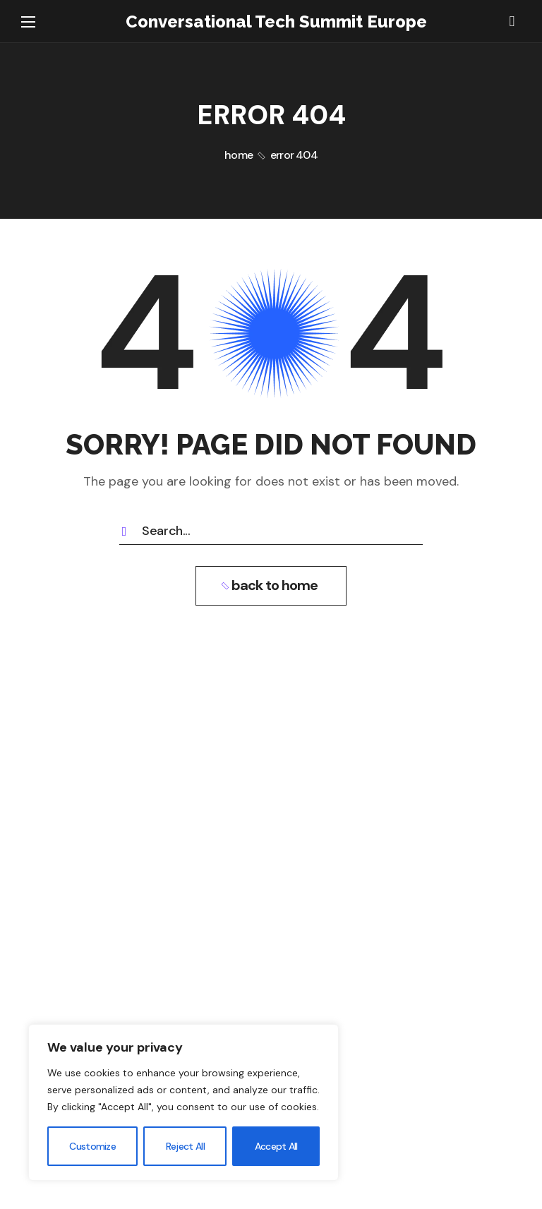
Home (238, 155)
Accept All (276, 1146)
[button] (512, 21)
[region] (183, 1102)
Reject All (185, 1146)
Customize (92, 1146)
